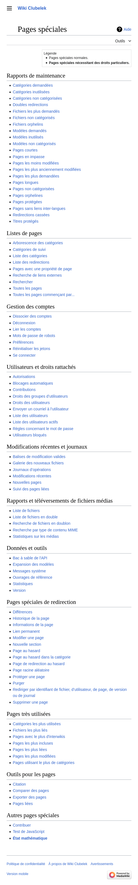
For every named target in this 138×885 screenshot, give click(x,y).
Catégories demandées (33, 85)
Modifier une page (28, 638)
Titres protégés (25, 221)
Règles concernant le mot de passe (43, 428)
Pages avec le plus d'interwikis (39, 736)
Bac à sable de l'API (30, 558)
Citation (19, 784)
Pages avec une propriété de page (42, 269)
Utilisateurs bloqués (29, 435)
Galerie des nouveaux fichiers (38, 463)
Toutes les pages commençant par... (44, 294)
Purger (18, 683)
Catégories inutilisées (31, 92)
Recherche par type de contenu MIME (45, 530)
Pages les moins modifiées (36, 163)
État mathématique (30, 838)
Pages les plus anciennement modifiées (47, 169)
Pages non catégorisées (33, 189)
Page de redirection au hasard (39, 664)
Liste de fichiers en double (35, 517)
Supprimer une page (30, 702)
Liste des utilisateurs (30, 415)
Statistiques (23, 584)
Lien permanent (26, 631)
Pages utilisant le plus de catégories (43, 762)
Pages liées (23, 803)
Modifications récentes (32, 476)
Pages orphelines (28, 195)
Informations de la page (33, 624)
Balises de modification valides (39, 456)
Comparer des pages (31, 790)
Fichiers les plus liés (30, 730)
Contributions (24, 389)
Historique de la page (31, 618)
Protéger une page (29, 677)
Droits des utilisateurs (31, 402)
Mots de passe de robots (34, 335)
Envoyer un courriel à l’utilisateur (40, 409)
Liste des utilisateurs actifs (35, 422)
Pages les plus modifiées (34, 756)
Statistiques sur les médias (36, 536)
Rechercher (23, 282)
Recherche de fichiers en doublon (41, 523)
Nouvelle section (27, 644)
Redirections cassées (31, 215)
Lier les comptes (27, 329)
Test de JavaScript (28, 831)
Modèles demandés (29, 130)
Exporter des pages (29, 797)
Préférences (23, 342)
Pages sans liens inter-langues (39, 208)
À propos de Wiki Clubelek (67, 864)
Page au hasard (26, 651)
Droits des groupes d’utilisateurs (40, 396)
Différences (22, 612)
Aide (127, 29)
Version (19, 590)
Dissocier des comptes (32, 316)
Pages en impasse (28, 157)
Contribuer (22, 825)
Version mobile (17, 874)
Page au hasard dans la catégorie (41, 657)
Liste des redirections (31, 262)
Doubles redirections (30, 104)
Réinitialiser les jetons (31, 348)
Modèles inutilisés (28, 137)
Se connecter (24, 355)
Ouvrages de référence (32, 577)
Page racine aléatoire (31, 670)
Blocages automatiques (33, 383)
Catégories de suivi (29, 249)
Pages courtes (25, 150)
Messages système (29, 571)
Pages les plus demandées (36, 176)
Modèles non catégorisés (34, 144)
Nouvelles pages (27, 482)
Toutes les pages (27, 288)
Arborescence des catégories (38, 243)
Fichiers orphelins (28, 124)
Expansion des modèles (33, 564)
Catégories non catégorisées (37, 98)
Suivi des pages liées (31, 489)
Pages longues (25, 182)
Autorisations (24, 376)
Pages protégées (27, 202)
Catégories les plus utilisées (37, 724)
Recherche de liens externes (37, 275)
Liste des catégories (30, 256)
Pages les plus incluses (33, 743)
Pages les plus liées (30, 749)
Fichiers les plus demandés (36, 111)
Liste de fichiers (26, 510)
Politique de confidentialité (26, 864)
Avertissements (102, 864)
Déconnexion (24, 323)
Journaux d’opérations (32, 469)
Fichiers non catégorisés (34, 117)
